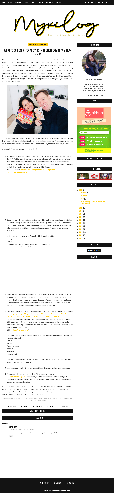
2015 (81, 223)
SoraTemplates (54, 490)
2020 (81, 208)
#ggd (35, 398)
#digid (30, 398)
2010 (81, 238)
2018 (81, 214)
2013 (81, 229)
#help (41, 398)
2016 (81, 220)
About (10, 2)
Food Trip (18, 2)
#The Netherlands (66, 398)
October (84, 193)
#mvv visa (47, 398)
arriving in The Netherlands (38, 45)
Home (3, 2)
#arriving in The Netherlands (12, 398)
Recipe (26, 2)
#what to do (42, 401)
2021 (81, 190)
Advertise (49, 2)
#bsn (25, 398)
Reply (11, 436)
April (82, 199)
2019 (81, 211)
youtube (58, 2)
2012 (81, 232)
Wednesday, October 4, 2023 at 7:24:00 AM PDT (24, 429)
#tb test (55, 398)
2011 (80, 235)
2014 (81, 226)
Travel (33, 2)
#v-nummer (32, 401)
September (84, 196)
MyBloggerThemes (65, 490)
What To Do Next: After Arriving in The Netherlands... (93, 202)
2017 (81, 217)
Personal (41, 2)
